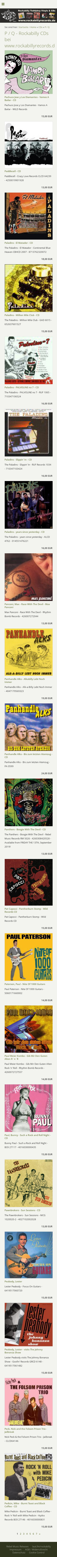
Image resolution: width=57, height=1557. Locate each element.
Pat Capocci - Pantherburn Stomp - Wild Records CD (26, 910)
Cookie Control (37, 1552)
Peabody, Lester (13, 1281)
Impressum (15, 1549)
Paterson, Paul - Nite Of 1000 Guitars (25, 984)
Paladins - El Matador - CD (19, 242)
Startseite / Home (27, 27)
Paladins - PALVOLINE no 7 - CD (22, 387)
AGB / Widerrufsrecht (36, 1549)
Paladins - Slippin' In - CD (18, 459)
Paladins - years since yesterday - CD (25, 531)
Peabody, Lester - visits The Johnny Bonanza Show (24, 1351)
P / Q (47, 27)
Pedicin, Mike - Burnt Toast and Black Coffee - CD (25, 1505)
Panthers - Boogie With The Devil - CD (25, 829)
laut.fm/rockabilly (41, 1546)
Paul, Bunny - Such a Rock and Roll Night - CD (28, 1137)
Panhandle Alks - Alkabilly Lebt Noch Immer (25, 680)
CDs (40, 27)
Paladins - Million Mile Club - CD (22, 315)
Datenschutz (18, 1552)
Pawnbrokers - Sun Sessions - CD (22, 1210)
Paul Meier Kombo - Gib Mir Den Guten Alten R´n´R (26, 1057)
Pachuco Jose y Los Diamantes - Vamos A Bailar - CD (27, 99)
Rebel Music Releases (17, 1546)
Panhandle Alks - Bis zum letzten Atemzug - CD (28, 756)
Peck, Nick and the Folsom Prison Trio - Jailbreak (26, 1430)
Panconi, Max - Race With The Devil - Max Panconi (27, 606)
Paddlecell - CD (13, 171)
